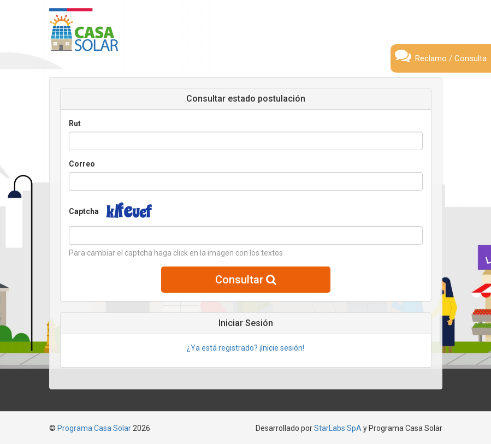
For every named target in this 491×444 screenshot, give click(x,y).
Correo (82, 163)
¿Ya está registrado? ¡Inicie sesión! (245, 348)
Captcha (84, 211)
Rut (75, 123)
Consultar (245, 279)
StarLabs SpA (338, 428)
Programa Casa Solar (94, 428)
